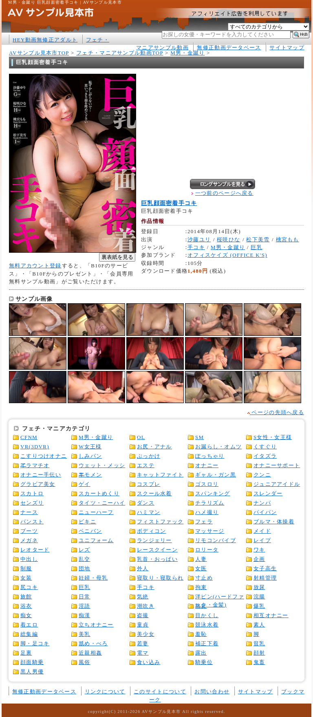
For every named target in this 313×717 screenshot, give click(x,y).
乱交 (84, 559)
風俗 (84, 662)
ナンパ (262, 503)
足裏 (26, 653)
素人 (259, 625)
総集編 (29, 634)
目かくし (206, 615)
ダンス (145, 503)
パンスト (32, 521)
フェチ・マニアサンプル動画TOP (119, 53)
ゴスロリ (206, 484)
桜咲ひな (228, 239)
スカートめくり (99, 493)
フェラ (204, 521)
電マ (143, 653)
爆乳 (259, 606)
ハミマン (148, 512)
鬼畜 (259, 662)
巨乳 (256, 247)
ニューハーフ (96, 512)
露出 (201, 653)
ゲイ (84, 484)
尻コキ (29, 587)
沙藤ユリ (199, 239)
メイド (262, 531)
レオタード (34, 550)
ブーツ (29, 531)
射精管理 (265, 578)
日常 (84, 596)
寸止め (204, 578)
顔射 (259, 653)
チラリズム (209, 503)
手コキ (196, 247)
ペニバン (90, 531)
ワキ (259, 550)
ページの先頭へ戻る (275, 412)
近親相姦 (90, 653)
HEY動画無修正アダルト (45, 40)
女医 (201, 568)
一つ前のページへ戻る (224, 193)
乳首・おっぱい (157, 559)
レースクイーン (157, 550)
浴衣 (26, 606)
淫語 (84, 606)
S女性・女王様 (272, 437)
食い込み (148, 662)
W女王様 (90, 446)
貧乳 (259, 643)
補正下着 (206, 643)
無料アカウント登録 (35, 266)
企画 (259, 559)
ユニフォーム (96, 540)
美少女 (145, 634)
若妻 (143, 643)
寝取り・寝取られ (160, 578)
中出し (29, 559)
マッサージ (209, 531)
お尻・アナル (154, 446)
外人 (143, 568)
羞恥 (201, 634)
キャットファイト (160, 475)
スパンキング (212, 493)
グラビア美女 (37, 484)
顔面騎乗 (32, 662)
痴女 (26, 615)
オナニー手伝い (40, 475)
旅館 (26, 596)
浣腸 (259, 596)
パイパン (265, 512)
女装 (26, 578)
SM (199, 437)
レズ (84, 550)
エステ (145, 465)
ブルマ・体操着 (273, 521)
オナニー (206, 465)
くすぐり (265, 446)
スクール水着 (154, 493)
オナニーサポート (276, 465)
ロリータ (206, 550)
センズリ (32, 503)
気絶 (143, 596)
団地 (84, 568)
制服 (26, 568)
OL (141, 437)
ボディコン (151, 531)
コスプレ (148, 484)
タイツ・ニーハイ (102, 503)
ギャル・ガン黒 (215, 475)
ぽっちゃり (209, 456)
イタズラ (265, 456)
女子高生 (265, 568)
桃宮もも (287, 239)
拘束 (201, 587)
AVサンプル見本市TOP (39, 53)
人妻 (201, 559)
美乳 (84, 634)
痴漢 (84, 615)
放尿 (259, 587)
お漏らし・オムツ (218, 446)
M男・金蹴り (187, 53)
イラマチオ (34, 465)
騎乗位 (204, 662)
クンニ (262, 475)
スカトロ (32, 493)
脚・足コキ (34, 643)
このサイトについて (160, 691)
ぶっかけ (148, 456)
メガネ (29, 540)
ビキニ (87, 521)
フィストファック (160, 521)
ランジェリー (154, 540)
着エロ (29, 625)
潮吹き (145, 606)
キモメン (90, 475)
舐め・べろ (93, 643)
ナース (29, 512)
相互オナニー (271, 615)
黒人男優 (32, 671)
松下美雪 (257, 239)
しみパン (90, 456)
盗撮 (143, 615)
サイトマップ (286, 47)
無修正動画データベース (229, 47)
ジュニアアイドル (276, 484)
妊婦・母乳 (93, 578)
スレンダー (267, 493)
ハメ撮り (206, 512)
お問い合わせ (211, 691)
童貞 (143, 625)
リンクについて (105, 691)
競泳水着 (206, 625)
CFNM (28, 437)
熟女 (201, 606)
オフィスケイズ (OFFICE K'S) (227, 255)
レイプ (262, 540)
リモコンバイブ (215, 540)
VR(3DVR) (34, 446)
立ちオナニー (96, 625)
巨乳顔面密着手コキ (169, 203)
